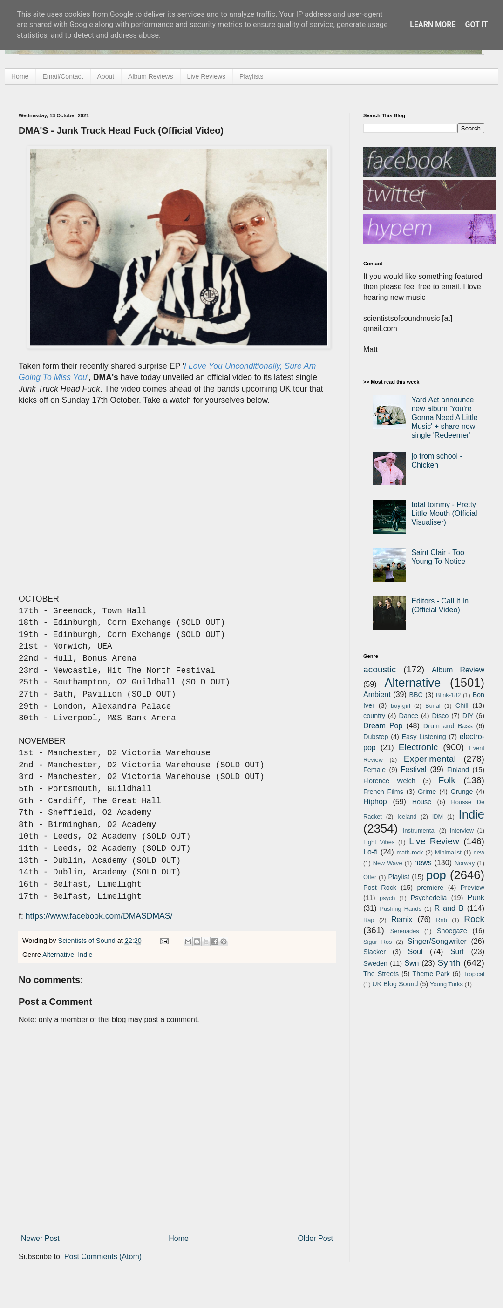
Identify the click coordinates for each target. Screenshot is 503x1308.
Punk (476, 897)
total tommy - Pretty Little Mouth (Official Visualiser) (444, 513)
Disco (440, 715)
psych (387, 898)
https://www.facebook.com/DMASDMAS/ (99, 916)
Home (19, 76)
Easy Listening (424, 736)
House (422, 802)
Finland (458, 769)
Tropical (473, 973)
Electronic (418, 747)
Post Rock (379, 887)
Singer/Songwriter (437, 941)
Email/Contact (62, 76)
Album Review (458, 670)
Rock (474, 919)
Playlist (398, 877)
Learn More (432, 24)
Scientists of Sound (87, 940)
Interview (462, 830)
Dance (408, 715)
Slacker (374, 952)
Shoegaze (452, 931)
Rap (368, 919)
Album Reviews (150, 76)
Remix (401, 919)
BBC (416, 694)
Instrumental (419, 830)
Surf (457, 952)
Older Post (315, 1238)
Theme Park (431, 973)
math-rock (409, 852)
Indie (85, 954)
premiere (430, 887)
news (422, 863)
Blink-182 (448, 694)
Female (374, 769)
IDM (437, 816)
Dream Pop (382, 726)
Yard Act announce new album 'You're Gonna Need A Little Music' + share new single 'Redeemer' (444, 418)
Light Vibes (378, 842)
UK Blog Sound (395, 984)
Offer (369, 877)
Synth (448, 963)
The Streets (381, 973)
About (106, 76)
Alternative (58, 954)
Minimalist (448, 852)
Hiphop (375, 802)
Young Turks (446, 984)
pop (436, 874)
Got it (476, 24)
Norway (465, 863)
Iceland (406, 816)
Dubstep (375, 736)
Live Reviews (206, 76)
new (479, 852)
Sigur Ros (377, 941)
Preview (472, 887)
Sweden (375, 963)
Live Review (434, 841)
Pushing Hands (400, 908)
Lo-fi (370, 852)
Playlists (251, 76)
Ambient (377, 694)
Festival (413, 769)
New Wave (387, 863)
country (374, 715)
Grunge (462, 791)
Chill (462, 705)
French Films (383, 791)
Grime (427, 791)
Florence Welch (389, 781)
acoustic (379, 669)
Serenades (404, 931)
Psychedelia (429, 897)
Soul (415, 952)
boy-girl (400, 705)
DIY (468, 715)
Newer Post (40, 1238)
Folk (447, 780)
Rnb (441, 919)
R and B (449, 908)
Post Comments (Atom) (103, 1257)
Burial (433, 705)
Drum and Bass (448, 726)
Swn (411, 963)
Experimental (430, 759)
